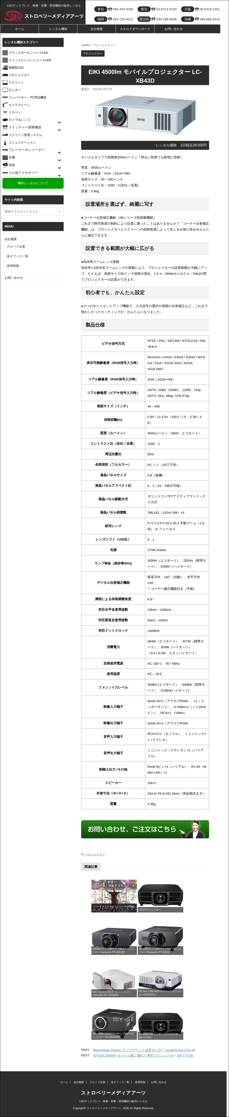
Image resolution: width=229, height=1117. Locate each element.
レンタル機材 (58, 29)
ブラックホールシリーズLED (28, 52)
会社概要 (97, 29)
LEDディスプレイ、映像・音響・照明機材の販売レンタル (113, 1101)
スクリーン (16, 82)
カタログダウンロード (135, 29)
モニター (15, 90)
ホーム (19, 29)
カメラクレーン (19, 105)
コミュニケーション (22, 142)
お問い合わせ (173, 29)
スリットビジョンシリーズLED (30, 60)
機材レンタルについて (33, 183)
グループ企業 (16, 246)
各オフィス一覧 (17, 256)
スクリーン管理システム (25, 135)
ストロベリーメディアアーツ (113, 1093)
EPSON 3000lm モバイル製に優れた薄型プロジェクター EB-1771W (143, 1055)
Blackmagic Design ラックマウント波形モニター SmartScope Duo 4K (144, 1050)
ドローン (15, 112)
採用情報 (13, 265)
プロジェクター (95, 854)
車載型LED (16, 67)
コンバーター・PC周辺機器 (27, 97)
